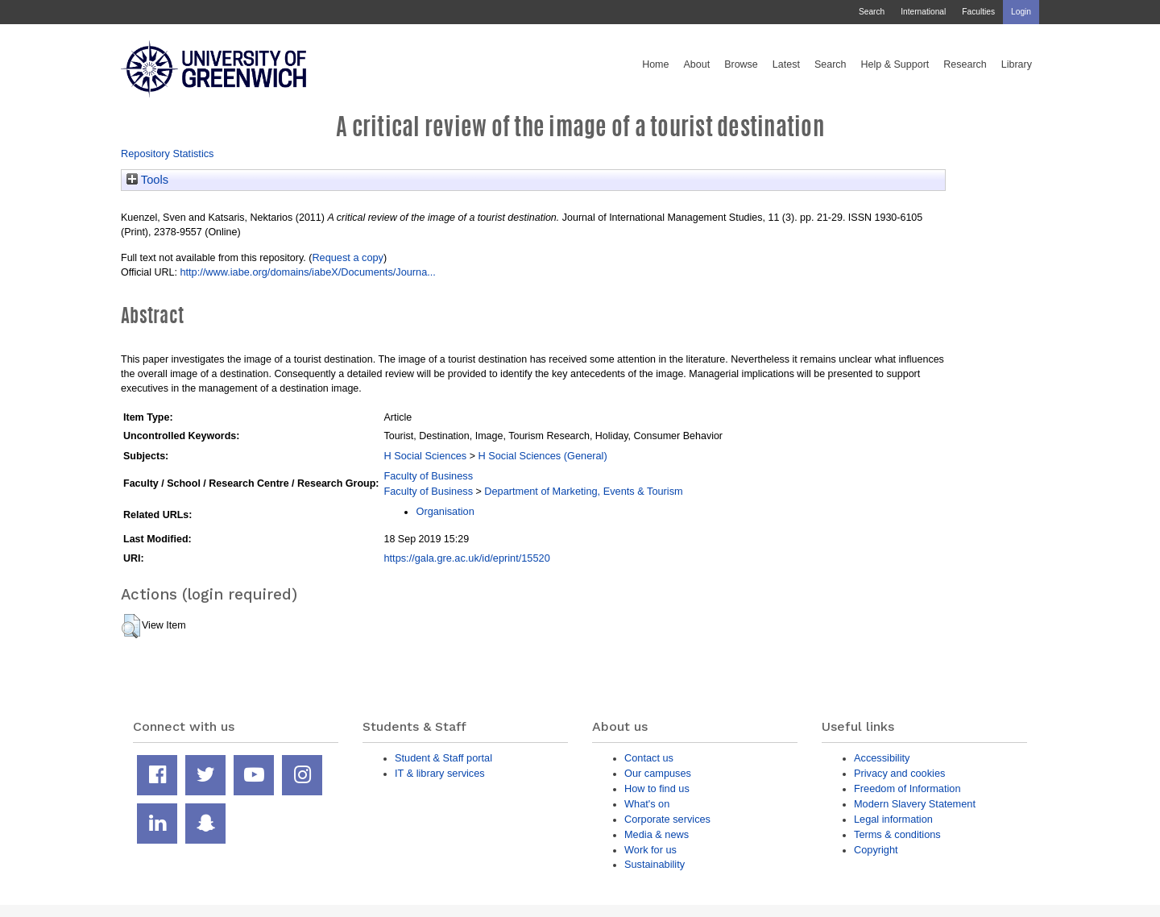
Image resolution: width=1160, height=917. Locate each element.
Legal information (893, 819)
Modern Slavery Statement (915, 804)
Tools (147, 179)
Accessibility (881, 758)
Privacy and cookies (899, 773)
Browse (741, 64)
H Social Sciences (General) (542, 456)
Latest (786, 64)
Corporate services (667, 819)
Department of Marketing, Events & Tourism (583, 491)
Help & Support (895, 64)
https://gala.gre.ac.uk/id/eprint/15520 (466, 558)
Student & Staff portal (443, 758)
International (923, 11)
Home (655, 64)
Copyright (876, 850)
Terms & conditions (897, 834)
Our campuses (657, 773)
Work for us (650, 850)
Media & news (656, 834)
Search (871, 11)
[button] (131, 626)
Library (1016, 64)
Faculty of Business (428, 476)
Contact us (648, 758)
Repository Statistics (167, 153)
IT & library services (440, 773)
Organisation (445, 511)
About (696, 64)
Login (1021, 11)
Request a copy (347, 257)
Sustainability (654, 864)
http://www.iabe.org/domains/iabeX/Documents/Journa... (308, 272)
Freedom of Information (907, 788)
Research (965, 64)
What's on (646, 804)
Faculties (978, 11)
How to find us (657, 788)
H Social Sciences (424, 456)
